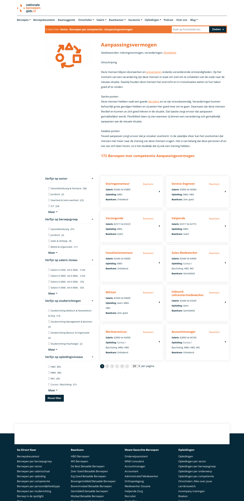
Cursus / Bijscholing (62, 384)
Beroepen (23, 20)
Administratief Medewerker (141, 476)
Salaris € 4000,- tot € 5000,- (66, 281)
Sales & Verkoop (59, 240)
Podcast (168, 20)
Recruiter (130, 496)
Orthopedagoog (134, 481)
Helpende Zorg (134, 491)
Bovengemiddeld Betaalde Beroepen (93, 481)
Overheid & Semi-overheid (66, 200)
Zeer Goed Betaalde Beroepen (89, 471)
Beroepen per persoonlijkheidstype (38, 486)
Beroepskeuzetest (44, 20)
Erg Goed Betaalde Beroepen (88, 476)
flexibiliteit (170, 52)
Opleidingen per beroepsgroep (197, 466)
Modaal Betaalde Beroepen (87, 496)
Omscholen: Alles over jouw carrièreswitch (195, 483)
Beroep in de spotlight (30, 496)
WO (54, 378)
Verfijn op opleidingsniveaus (69, 357)
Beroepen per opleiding (31, 476)
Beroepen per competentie (33, 481)
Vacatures (134, 20)
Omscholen (85, 20)
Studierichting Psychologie (65, 343)
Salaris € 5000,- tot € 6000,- (66, 287)
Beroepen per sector (29, 466)
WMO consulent (134, 461)
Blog (193, 20)
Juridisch (56, 194)
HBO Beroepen (80, 456)
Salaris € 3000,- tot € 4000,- (66, 275)
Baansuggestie (66, 20)
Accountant (131, 471)
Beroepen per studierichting (34, 491)
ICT (53, 206)
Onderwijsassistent (136, 456)
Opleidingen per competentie (196, 476)
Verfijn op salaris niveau (69, 260)
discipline (153, 101)
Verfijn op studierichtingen (69, 301)
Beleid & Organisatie (62, 246)
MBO (54, 372)
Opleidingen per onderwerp (195, 471)
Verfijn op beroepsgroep (69, 219)
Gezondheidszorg (61, 229)
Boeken (183, 496)
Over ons (181, 20)
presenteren (154, 72)
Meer (52, 212)
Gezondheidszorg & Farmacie (67, 188)
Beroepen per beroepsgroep (34, 461)
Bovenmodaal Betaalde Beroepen (91, 486)
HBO (54, 366)
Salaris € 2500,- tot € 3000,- (66, 269)
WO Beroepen (79, 461)
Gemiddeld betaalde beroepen (89, 491)
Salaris (100, 20)
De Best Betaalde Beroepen (87, 466)
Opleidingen (152, 20)
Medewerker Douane (137, 486)
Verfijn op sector (69, 178)
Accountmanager (135, 466)
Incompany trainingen (191, 491)
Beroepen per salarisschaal (33, 471)
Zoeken (216, 29)
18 (122, 366)
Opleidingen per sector (192, 461)
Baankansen (116, 20)
